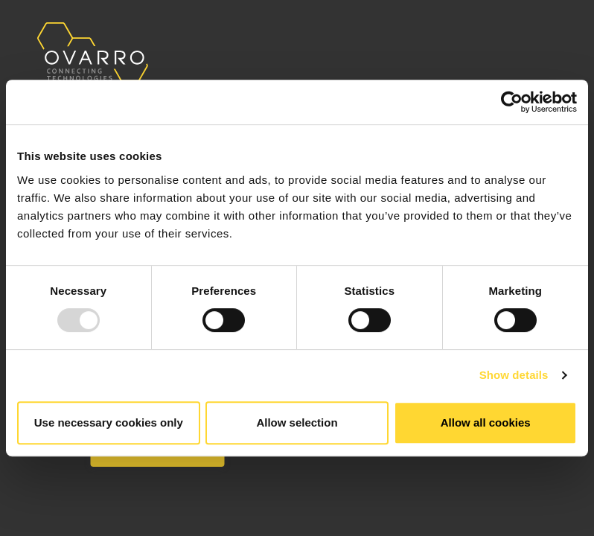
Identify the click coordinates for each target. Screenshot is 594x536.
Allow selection (296, 422)
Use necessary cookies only (108, 422)
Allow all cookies (486, 422)
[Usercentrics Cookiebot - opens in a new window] (512, 102)
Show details (514, 374)
